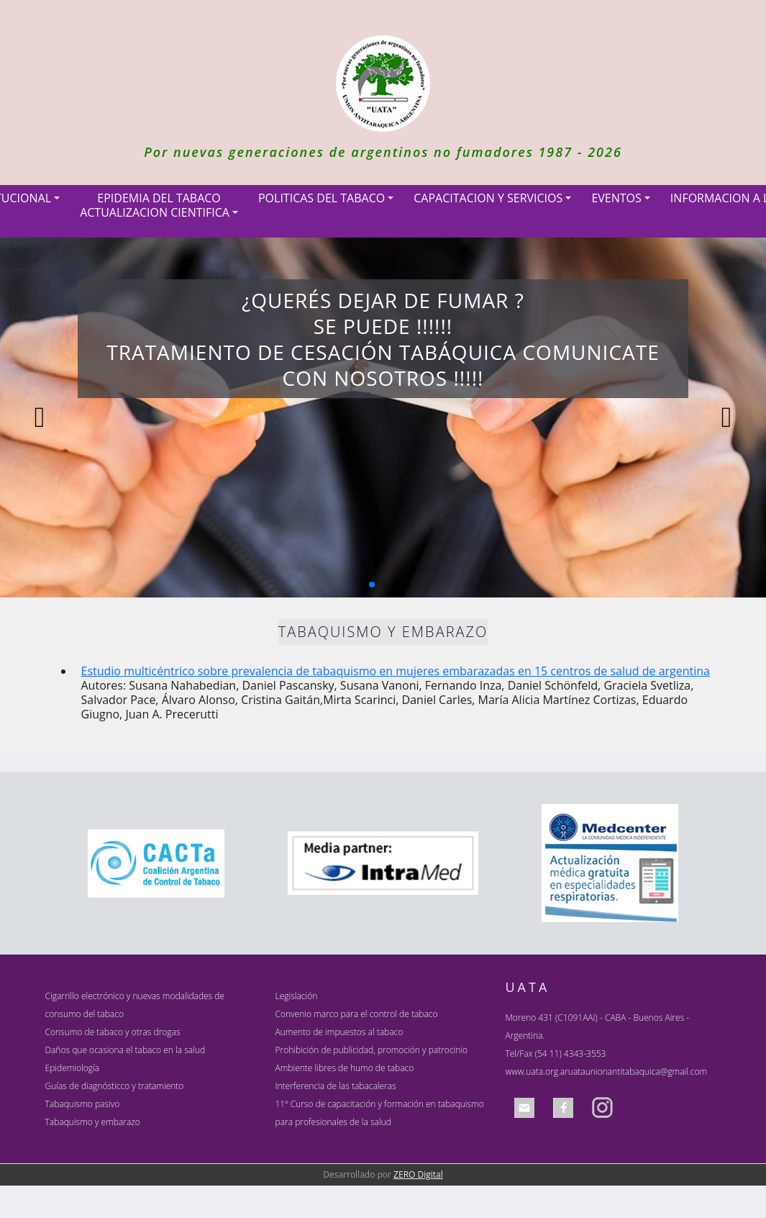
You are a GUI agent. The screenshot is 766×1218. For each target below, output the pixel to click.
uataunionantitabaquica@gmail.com (637, 1071)
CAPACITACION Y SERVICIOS (488, 198)
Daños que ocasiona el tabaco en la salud (125, 1050)
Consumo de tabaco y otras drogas (113, 1032)
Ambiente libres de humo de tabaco (344, 1068)
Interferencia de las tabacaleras (335, 1086)
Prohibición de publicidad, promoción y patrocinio (371, 1050)
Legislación (296, 996)
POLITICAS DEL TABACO (321, 198)
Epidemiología (72, 1068)
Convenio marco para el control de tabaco (356, 1014)
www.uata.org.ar (536, 1071)
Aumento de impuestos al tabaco (339, 1032)
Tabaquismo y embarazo (92, 1122)
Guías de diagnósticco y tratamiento (114, 1086)
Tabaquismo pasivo (82, 1104)
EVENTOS (616, 198)
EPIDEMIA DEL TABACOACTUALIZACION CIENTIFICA (154, 205)
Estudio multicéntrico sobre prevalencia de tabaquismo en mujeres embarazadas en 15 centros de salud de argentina (396, 671)
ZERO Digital (418, 1174)
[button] (372, 584)
